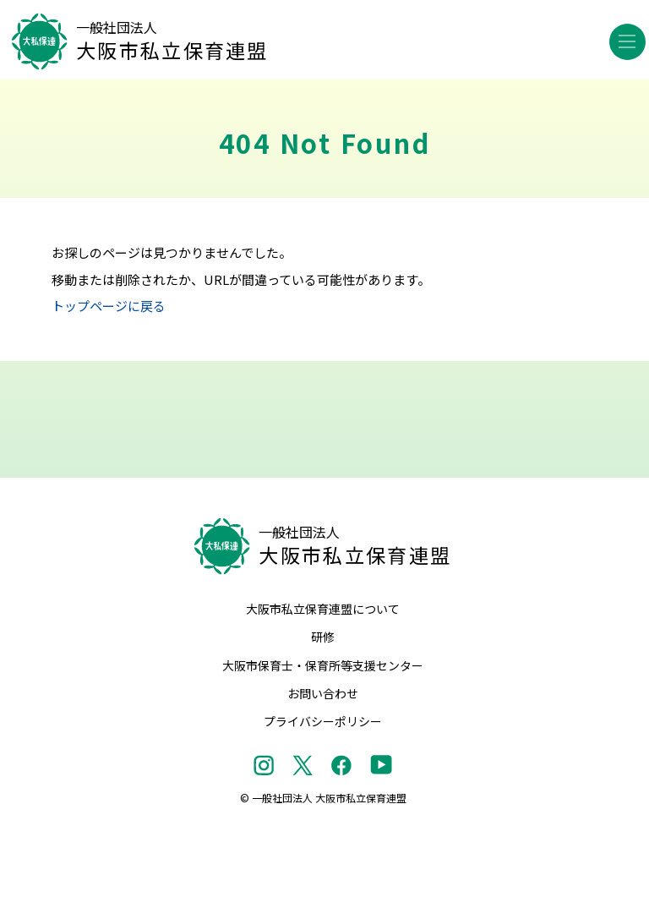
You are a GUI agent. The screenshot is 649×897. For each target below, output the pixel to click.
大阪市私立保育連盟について (323, 608)
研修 (323, 636)
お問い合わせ (322, 693)
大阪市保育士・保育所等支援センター (322, 665)
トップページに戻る (109, 305)
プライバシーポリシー (323, 721)
